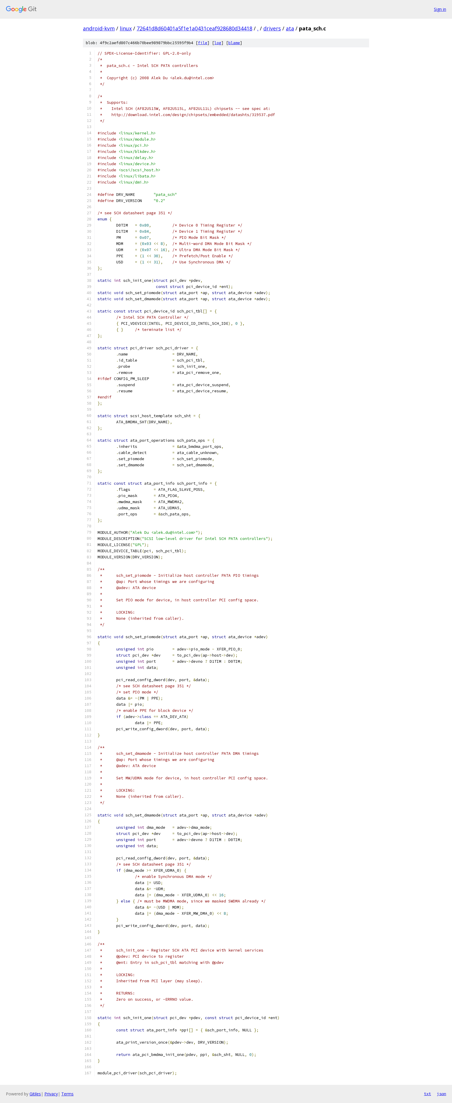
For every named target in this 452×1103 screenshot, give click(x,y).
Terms (67, 1094)
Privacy (51, 1094)
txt (427, 1093)
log (217, 42)
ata (290, 28)
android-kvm (99, 28)
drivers (272, 28)
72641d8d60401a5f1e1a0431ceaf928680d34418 (194, 28)
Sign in (440, 9)
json (441, 1093)
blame (234, 42)
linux (126, 28)
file (202, 42)
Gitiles (35, 1094)
